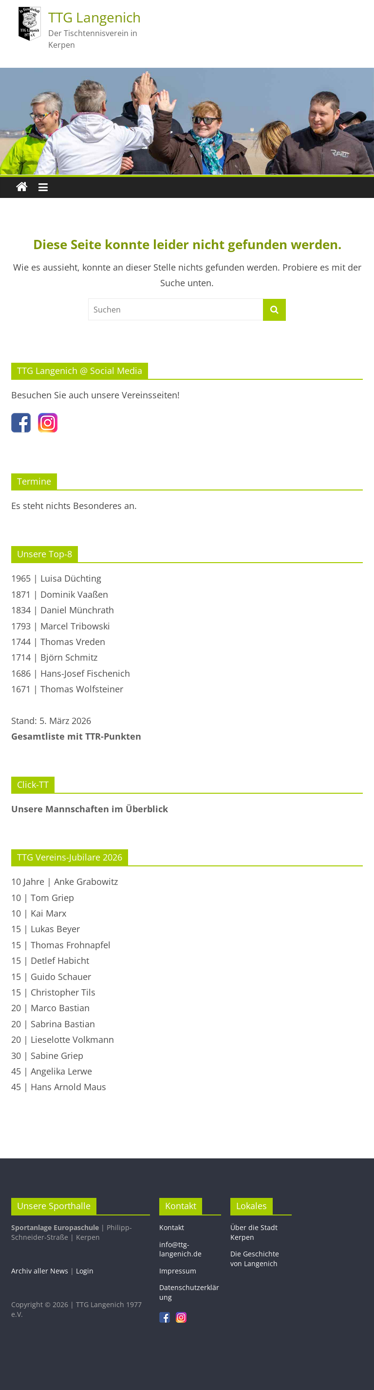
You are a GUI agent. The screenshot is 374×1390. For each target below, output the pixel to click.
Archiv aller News (39, 1270)
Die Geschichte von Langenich (254, 1258)
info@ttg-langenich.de (180, 1249)
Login (85, 1270)
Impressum (177, 1270)
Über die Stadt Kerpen (254, 1232)
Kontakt (171, 1227)
